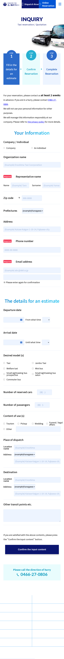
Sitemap (12, 633)
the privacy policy (36, 121)
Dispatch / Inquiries (49, 625)
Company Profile (16, 625)
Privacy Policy (46, 642)
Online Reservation (48, 4)
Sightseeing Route (48, 607)
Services (12, 607)
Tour (10, 616)
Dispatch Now (31, 4)
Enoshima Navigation (49, 616)
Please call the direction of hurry (32, 572)
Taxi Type (12, 599)
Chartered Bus (46, 599)
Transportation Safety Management (17, 642)
